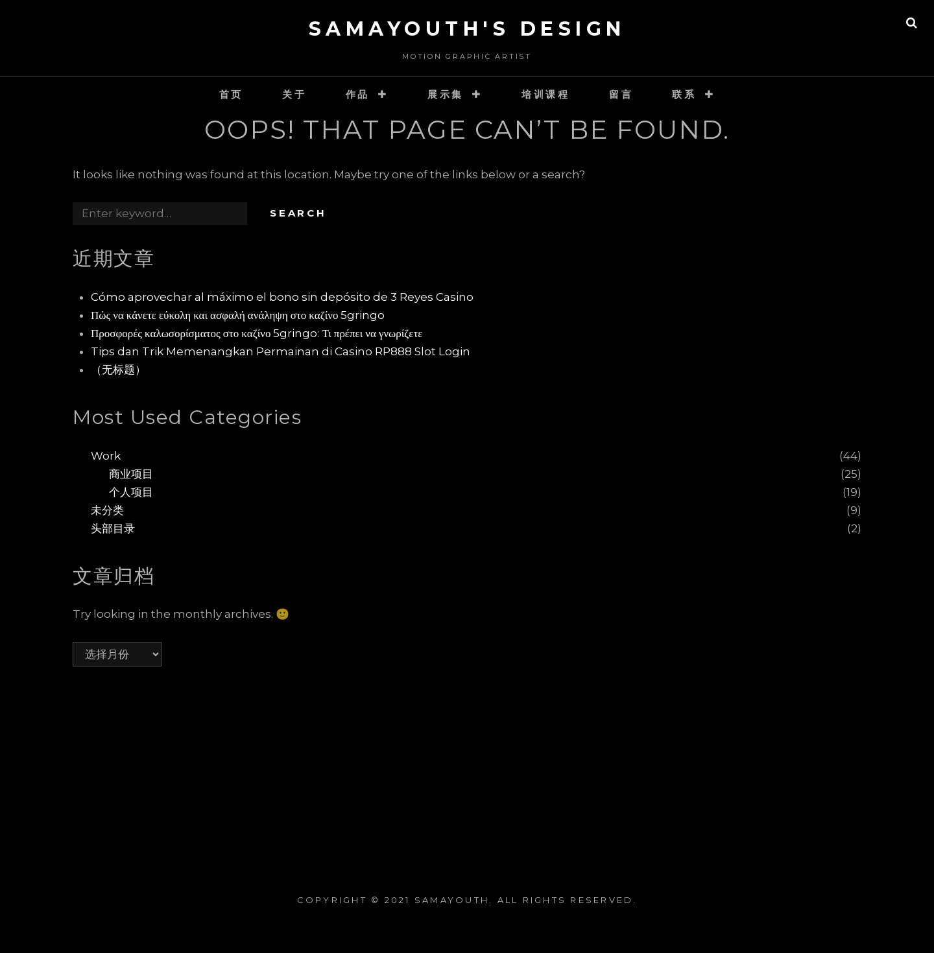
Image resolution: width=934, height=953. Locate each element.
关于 (294, 94)
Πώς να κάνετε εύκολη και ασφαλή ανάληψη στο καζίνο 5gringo (238, 315)
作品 (358, 94)
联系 (684, 94)
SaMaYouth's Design (467, 29)
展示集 (445, 94)
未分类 (107, 510)
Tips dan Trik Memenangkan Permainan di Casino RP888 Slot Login (280, 351)
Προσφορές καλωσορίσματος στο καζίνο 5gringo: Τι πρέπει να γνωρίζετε (256, 333)
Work (106, 455)
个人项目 (131, 492)
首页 (231, 94)
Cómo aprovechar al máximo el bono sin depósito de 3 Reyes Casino (282, 296)
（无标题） (118, 369)
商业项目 (131, 473)
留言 (621, 94)
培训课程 (545, 94)
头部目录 (113, 528)
